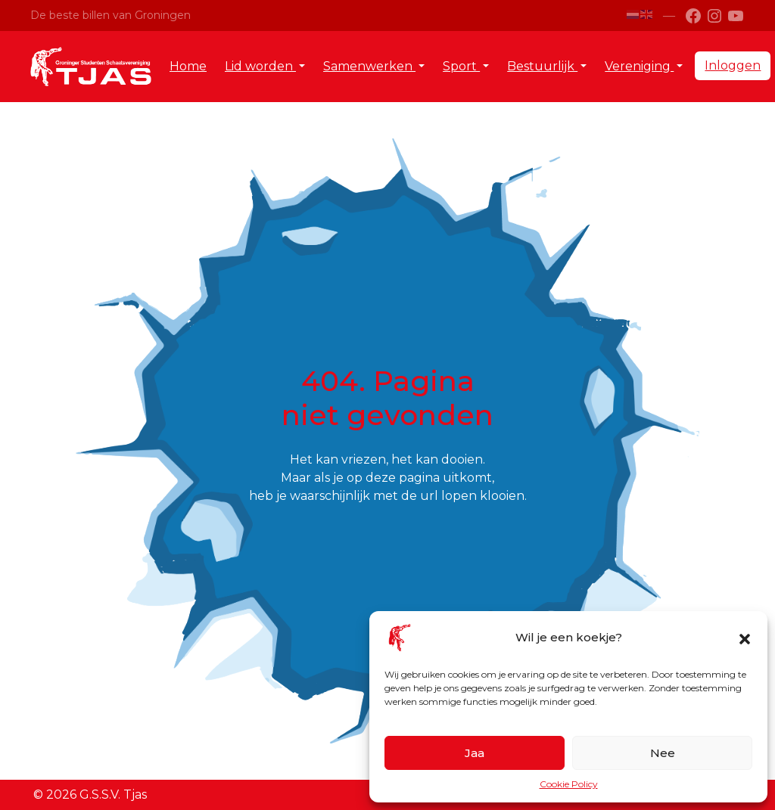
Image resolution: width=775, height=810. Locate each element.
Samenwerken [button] (369, 66)
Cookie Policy (569, 784)
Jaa (474, 753)
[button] (744, 637)
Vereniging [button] (639, 66)
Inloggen (733, 65)
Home (188, 66)
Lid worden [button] (260, 66)
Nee (662, 753)
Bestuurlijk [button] (542, 66)
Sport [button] (461, 66)
